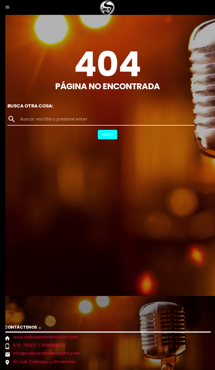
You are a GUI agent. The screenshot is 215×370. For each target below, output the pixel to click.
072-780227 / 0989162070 (39, 345)
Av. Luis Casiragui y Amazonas (44, 361)
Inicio (107, 134)
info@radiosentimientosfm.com (46, 353)
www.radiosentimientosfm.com (45, 337)
